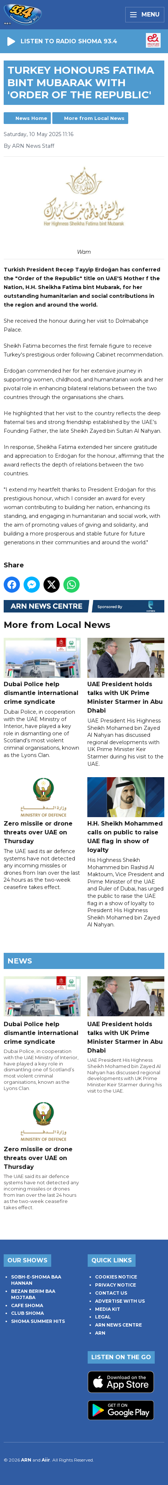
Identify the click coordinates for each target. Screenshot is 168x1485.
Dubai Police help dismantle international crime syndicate (42, 671)
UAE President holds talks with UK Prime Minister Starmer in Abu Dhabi (125, 676)
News (19, 961)
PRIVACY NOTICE (115, 1285)
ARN (100, 1333)
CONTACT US (111, 1293)
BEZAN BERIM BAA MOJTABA (33, 1294)
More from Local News (94, 118)
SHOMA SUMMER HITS (38, 1321)
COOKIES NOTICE (116, 1277)
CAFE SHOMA (27, 1305)
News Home (31, 118)
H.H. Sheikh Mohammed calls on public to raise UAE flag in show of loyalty (125, 815)
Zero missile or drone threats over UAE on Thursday (42, 811)
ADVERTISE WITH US (120, 1301)
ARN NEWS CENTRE (118, 1325)
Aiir (46, 1460)
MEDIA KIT (107, 1309)
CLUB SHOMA (27, 1313)
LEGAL (103, 1317)
